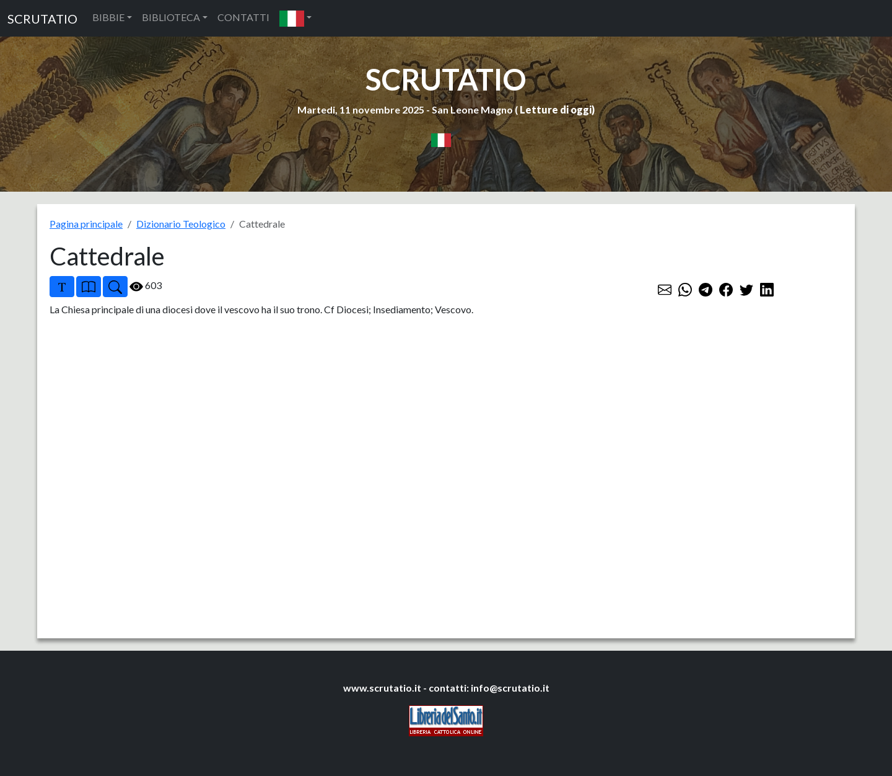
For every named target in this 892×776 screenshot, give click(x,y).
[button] (295, 18)
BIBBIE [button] (108, 17)
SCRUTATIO (42, 18)
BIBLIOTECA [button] (171, 17)
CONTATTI (243, 17)
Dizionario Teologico (180, 224)
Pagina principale (86, 224)
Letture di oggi (556, 109)
